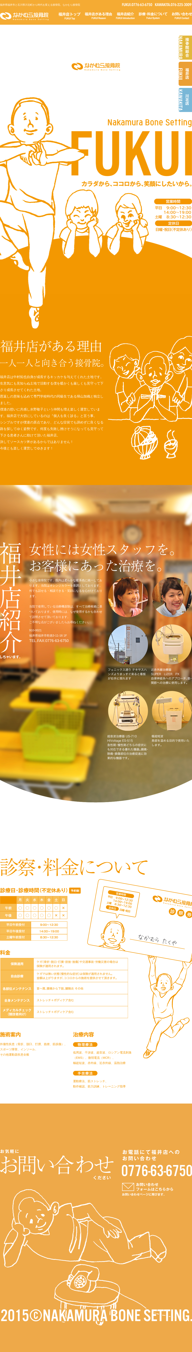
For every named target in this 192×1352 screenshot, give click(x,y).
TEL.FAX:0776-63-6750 (49, 641)
